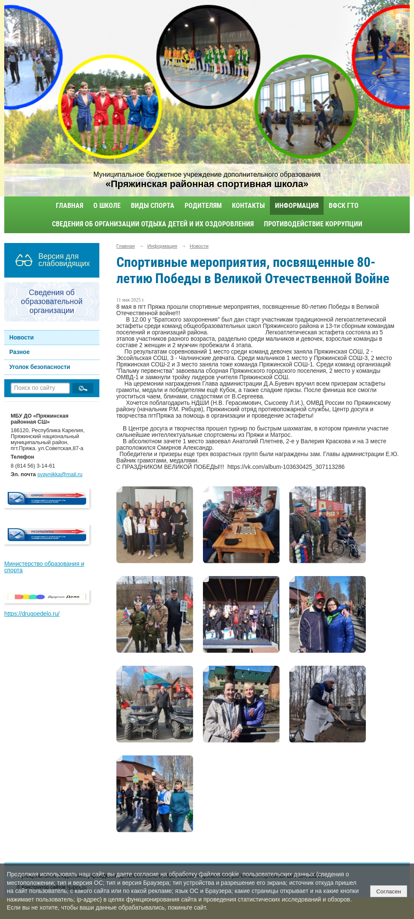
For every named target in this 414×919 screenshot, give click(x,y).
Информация (296, 206)
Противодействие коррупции (313, 224)
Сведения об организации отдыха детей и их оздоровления (153, 224)
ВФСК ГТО (344, 206)
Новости (21, 337)
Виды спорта (152, 206)
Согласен (388, 891)
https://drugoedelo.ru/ (32, 614)
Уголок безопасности (39, 367)
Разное (19, 352)
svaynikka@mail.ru (60, 474)
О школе (107, 206)
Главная (69, 206)
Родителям (203, 206)
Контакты (248, 206)
